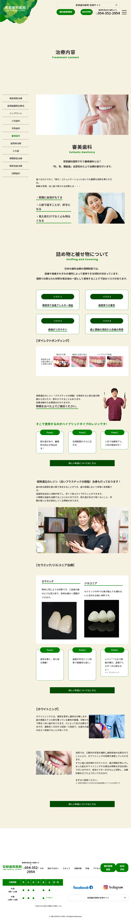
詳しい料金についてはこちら (82, 463)
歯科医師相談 (65, 11)
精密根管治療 (16, 98)
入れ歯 (16, 150)
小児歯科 (16, 120)
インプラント (16, 113)
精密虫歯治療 (16, 165)
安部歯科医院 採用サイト (88, 5)
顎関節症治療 (16, 158)
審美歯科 (16, 135)
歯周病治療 (16, 143)
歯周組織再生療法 (15, 105)
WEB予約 (86, 11)
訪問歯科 (16, 173)
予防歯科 (16, 128)
